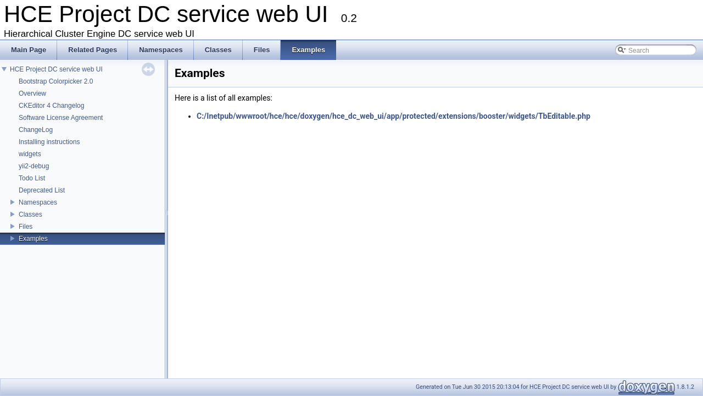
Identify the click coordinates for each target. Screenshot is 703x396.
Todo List (32, 178)
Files (25, 226)
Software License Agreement (61, 118)
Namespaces (38, 202)
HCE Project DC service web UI (56, 69)
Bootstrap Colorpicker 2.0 (56, 81)
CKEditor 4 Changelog (51, 105)
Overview (32, 93)
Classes (30, 214)
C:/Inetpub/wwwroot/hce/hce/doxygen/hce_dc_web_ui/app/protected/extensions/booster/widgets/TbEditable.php (393, 116)
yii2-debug (34, 166)
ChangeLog (36, 130)
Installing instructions (49, 142)
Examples (33, 239)
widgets (30, 154)
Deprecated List (42, 190)
